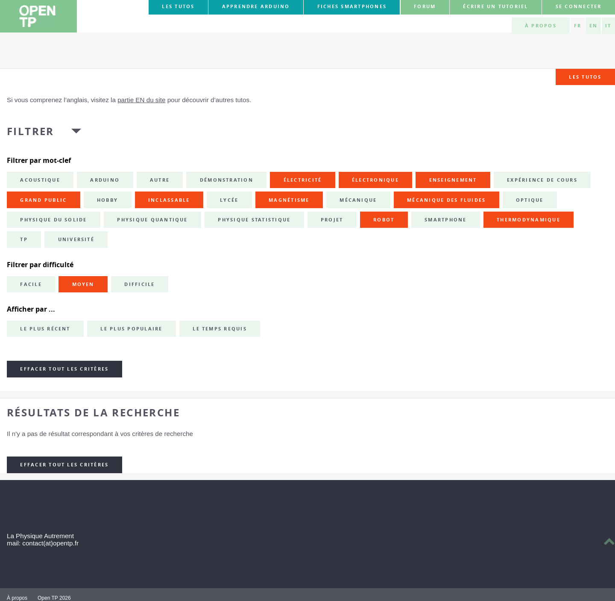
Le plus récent (45, 328)
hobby (107, 200)
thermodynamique (528, 219)
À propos (540, 25)
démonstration (226, 180)
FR (577, 25)
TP (23, 239)
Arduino (105, 180)
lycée (229, 200)
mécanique (358, 200)
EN (593, 25)
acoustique (40, 180)
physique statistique (254, 219)
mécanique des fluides (446, 200)
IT (608, 25)
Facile (30, 284)
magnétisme (289, 200)
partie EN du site (141, 99)
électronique (375, 180)
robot (383, 219)
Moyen (83, 284)
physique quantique (152, 219)
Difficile (139, 284)
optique (530, 200)
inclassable (169, 200)
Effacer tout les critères (64, 368)
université (76, 239)
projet (332, 219)
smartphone (445, 219)
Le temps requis (220, 328)
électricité (303, 180)
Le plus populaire (131, 328)
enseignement (453, 180)
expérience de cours (542, 180)
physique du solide (53, 219)
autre (160, 180)
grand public (43, 200)
